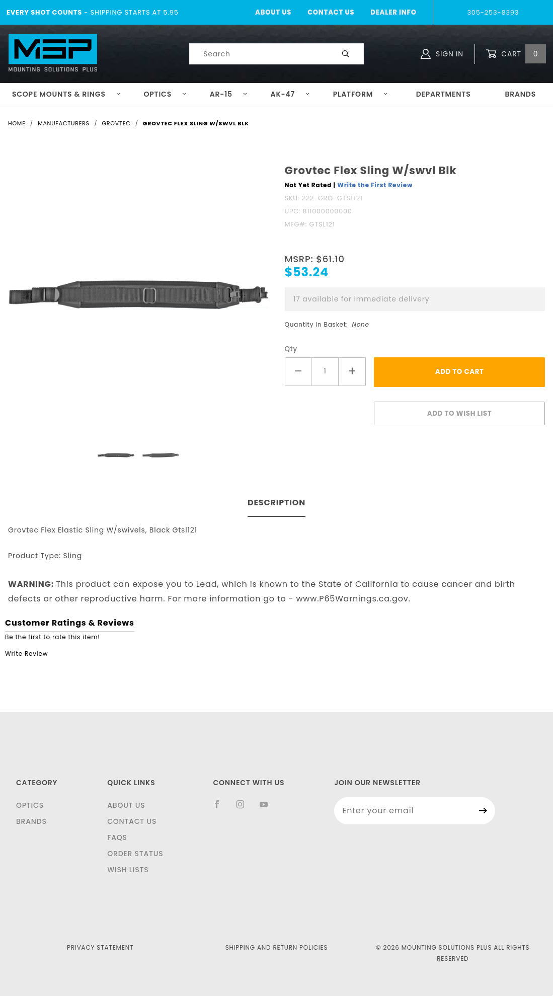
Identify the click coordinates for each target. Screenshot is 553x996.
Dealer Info (393, 12)
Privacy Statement (100, 947)
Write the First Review (375, 185)
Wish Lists (127, 870)
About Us (273, 12)
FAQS (117, 837)
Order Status (135, 854)
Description (276, 502)
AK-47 (290, 94)
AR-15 (229, 94)
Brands (520, 94)
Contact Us (330, 12)
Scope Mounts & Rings (66, 94)
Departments (443, 94)
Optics (165, 94)
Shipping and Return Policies (276, 947)
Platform (360, 94)
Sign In (442, 54)
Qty (291, 349)
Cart (516, 54)
